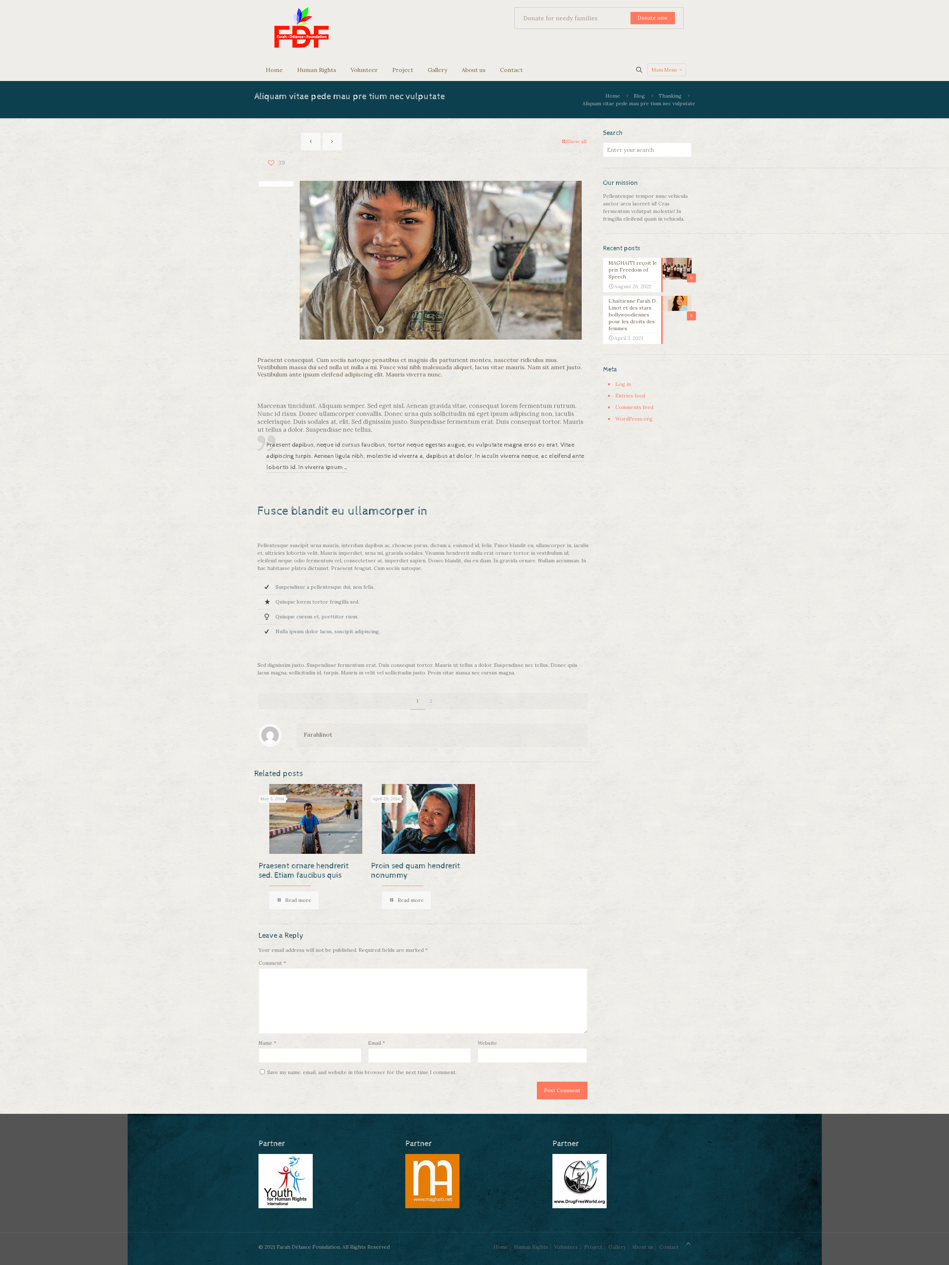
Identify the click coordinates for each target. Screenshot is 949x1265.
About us (642, 1247)
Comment (272, 963)
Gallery (617, 1247)
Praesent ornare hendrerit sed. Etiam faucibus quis (303, 870)
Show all (573, 141)
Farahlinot (318, 734)
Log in (623, 384)
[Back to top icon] (688, 1244)
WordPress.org (634, 419)
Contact (669, 1247)
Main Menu (667, 70)
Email (376, 1043)
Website (487, 1043)
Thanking (670, 96)
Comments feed (634, 407)
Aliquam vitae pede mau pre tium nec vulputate (638, 103)
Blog (639, 96)
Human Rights (531, 1247)
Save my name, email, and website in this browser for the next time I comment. (362, 1072)
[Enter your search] (647, 149)
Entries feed (630, 395)
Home (613, 96)
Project (593, 1247)
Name (267, 1043)
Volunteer (566, 1247)
